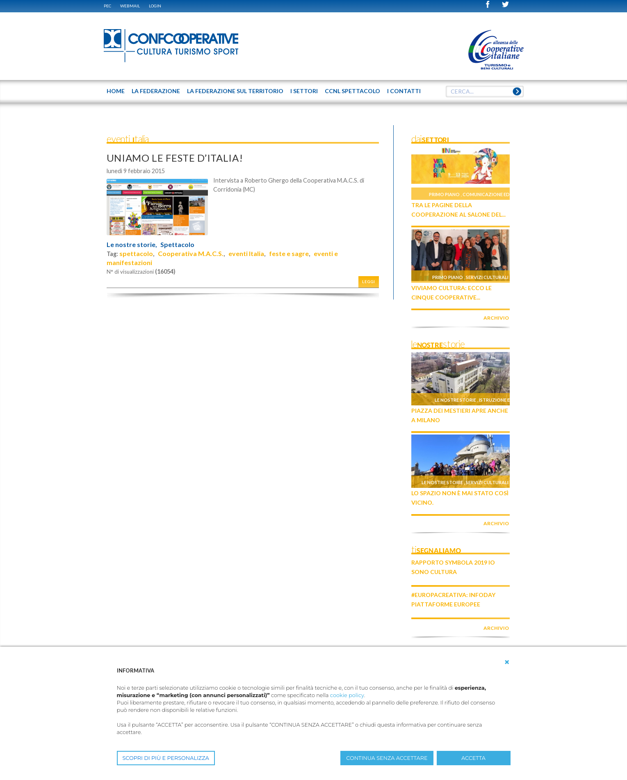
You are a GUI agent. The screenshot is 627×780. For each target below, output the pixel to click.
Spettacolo (177, 244)
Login (155, 5)
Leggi (368, 281)
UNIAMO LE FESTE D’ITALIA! (175, 158)
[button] (507, 662)
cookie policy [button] (347, 695)
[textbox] (484, 91)
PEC (107, 5)
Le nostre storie (455, 400)
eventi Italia (246, 253)
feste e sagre (289, 253)
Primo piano (444, 194)
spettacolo (136, 253)
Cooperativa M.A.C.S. (190, 253)
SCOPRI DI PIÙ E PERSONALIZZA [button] (166, 758)
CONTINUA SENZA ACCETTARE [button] (386, 758)
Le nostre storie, (132, 244)
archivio (496, 318)
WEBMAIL (130, 5)
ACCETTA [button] (473, 758)
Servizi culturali (487, 277)
